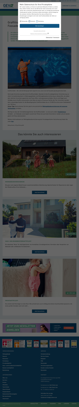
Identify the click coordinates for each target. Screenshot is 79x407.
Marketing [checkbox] (40, 21)
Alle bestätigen (39, 26)
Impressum (56, 37)
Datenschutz (49, 37)
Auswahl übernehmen (39, 31)
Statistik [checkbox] (33, 21)
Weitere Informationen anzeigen (39, 33)
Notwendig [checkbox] (24, 21)
